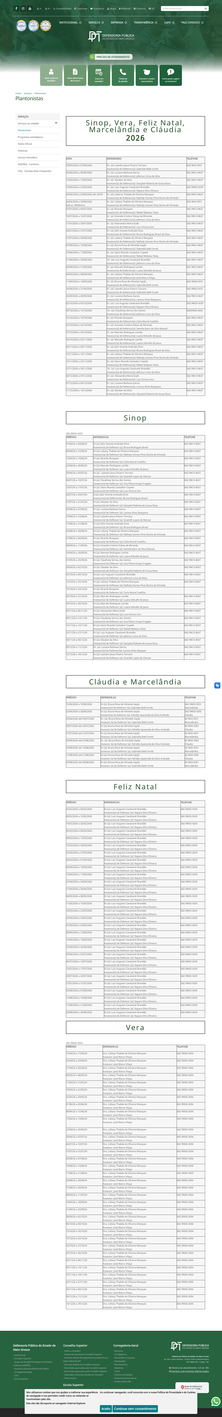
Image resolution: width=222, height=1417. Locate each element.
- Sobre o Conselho (71, 1351)
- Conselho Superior (22, 1358)
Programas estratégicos (30, 137)
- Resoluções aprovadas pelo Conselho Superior (85, 1367)
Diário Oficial (25, 143)
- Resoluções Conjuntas (124, 1357)
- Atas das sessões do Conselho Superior (81, 1364)
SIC (152, 8)
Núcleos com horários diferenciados (189, 1371)
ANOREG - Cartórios (28, 164)
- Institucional (19, 1355)
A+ (47, 8)
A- (39, 8)
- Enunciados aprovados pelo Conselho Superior (85, 1371)
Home (18, 93)
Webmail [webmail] (125, 8)
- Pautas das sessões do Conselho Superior (82, 1354)
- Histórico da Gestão (122, 1374)
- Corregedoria (120, 1354)
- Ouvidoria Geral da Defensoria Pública (31, 1368)
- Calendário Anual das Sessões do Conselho (83, 1374)
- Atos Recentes (120, 1364)
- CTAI (15, 1375)
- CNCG (116, 1371)
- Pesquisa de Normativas (125, 1378)
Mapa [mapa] (111, 8)
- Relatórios (118, 1367)
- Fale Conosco (69, 1378)
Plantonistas (40, 93)
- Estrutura (118, 1351)
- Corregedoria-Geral (22, 1372)
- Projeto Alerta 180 (122, 1381)
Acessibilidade (62, 8)
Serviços (28, 93)
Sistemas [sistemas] (140, 8)
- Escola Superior (20, 1378)
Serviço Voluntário (27, 157)
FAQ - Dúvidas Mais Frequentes (34, 171)
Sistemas (22, 150)
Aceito (105, 1409)
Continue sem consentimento (135, 1409)
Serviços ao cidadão (37, 123)
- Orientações (119, 1361)
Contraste (80, 8)
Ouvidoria (97, 8)
